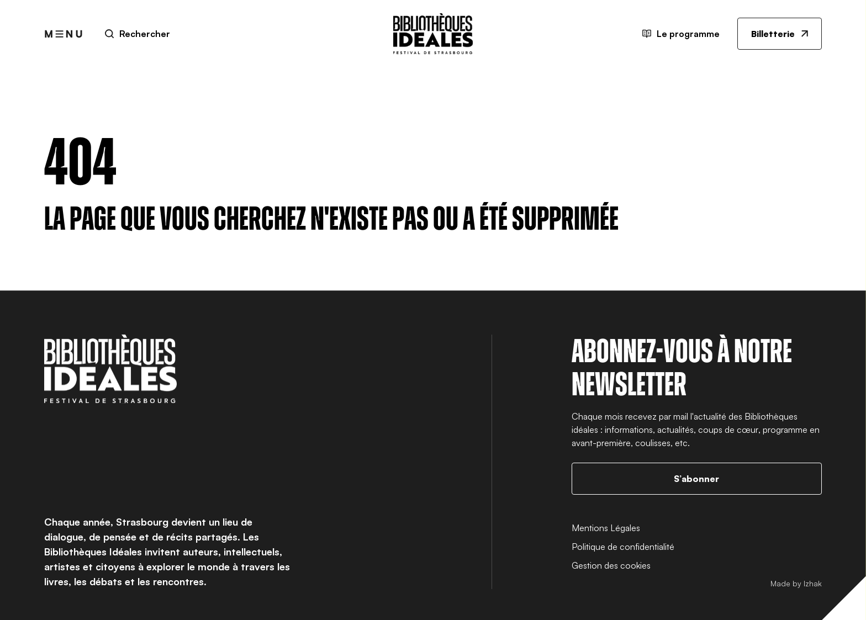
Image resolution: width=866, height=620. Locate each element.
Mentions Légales (606, 527)
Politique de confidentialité (623, 546)
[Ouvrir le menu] (63, 34)
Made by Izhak (796, 583)
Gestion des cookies (611, 565)
